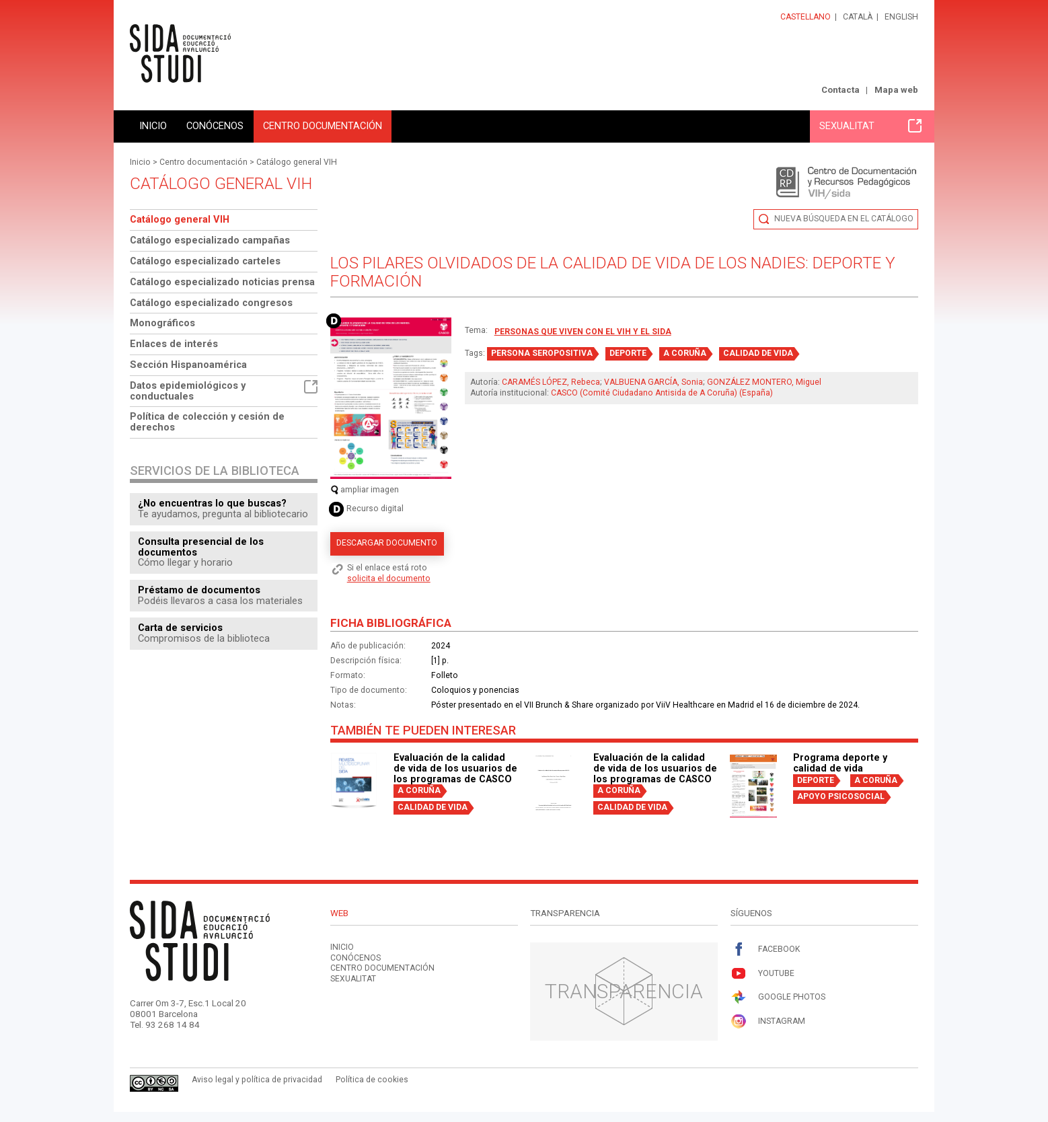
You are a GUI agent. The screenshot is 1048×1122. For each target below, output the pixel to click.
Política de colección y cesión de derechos (207, 421)
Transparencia (624, 991)
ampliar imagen (365, 489)
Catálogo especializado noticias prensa (222, 282)
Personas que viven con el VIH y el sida (582, 331)
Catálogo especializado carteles (205, 261)
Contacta (840, 90)
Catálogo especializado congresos (211, 303)
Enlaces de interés (174, 344)
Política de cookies (372, 1079)
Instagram (768, 1021)
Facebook (765, 949)
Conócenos (215, 126)
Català (857, 17)
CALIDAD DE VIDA (758, 353)
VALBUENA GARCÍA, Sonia (653, 382)
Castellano (805, 17)
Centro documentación (322, 126)
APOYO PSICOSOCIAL (841, 796)
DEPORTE (627, 353)
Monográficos (162, 323)
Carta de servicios (180, 628)
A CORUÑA (684, 353)
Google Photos (778, 997)
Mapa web (896, 90)
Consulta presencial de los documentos (201, 546)
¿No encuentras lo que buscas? (212, 503)
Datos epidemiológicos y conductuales (223, 390)
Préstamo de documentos (199, 590)
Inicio (153, 126)
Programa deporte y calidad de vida (840, 763)
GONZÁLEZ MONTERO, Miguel (764, 382)
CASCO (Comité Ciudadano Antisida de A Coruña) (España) (662, 393)
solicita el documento (389, 578)
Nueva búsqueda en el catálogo (843, 218)
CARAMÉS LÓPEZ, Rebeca (551, 382)
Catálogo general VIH (296, 162)
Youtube (762, 974)
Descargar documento (386, 543)
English (901, 17)
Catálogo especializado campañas (210, 240)
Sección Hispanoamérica (188, 365)
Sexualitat (870, 126)
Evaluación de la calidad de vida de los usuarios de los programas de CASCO (455, 768)
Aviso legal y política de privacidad (257, 1079)
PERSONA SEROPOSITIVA (542, 353)
